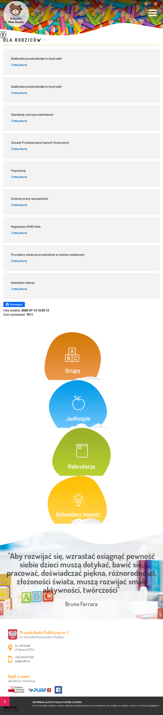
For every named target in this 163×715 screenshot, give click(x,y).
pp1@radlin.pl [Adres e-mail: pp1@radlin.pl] (22, 661)
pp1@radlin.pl (155, 3)
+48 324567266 (146, 3)
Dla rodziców (22, 40)
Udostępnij (14, 304)
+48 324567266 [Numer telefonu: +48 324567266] (24, 657)
